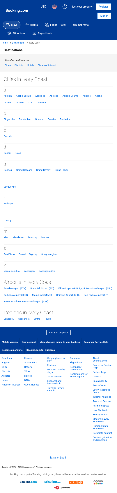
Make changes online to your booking (60, 342)
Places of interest (47, 65)
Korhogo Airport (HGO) (16, 295)
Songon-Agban (49, 254)
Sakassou (9, 318)
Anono (98, 95)
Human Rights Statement (100, 427)
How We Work (100, 410)
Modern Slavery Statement (101, 420)
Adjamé (87, 95)
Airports (5, 375)
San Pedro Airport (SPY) (96, 295)
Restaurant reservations (76, 368)
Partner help (99, 372)
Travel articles (54, 376)
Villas (27, 371)
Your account (29, 342)
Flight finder (76, 362)
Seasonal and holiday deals (54, 382)
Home (5, 42)
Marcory (32, 237)
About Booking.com (100, 359)
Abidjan (8, 95)
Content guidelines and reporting (103, 438)
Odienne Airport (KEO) (67, 295)
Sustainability (100, 381)
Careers (97, 376)
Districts (19, 65)
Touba (47, 318)
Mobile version (10, 342)
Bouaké (52, 119)
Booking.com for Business (40, 350)
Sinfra (37, 318)
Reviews (51, 365)
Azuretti (42, 102)
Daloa (18, 153)
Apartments (30, 362)
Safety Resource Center (101, 391)
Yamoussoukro (12, 271)
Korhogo (8, 203)
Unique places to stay (56, 359)
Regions (5, 362)
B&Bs (27, 380)
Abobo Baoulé (23, 95)
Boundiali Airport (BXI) (42, 288)
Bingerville (9, 119)
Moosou (45, 237)
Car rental (75, 358)
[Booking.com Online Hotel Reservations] (17, 11)
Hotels (30, 65)
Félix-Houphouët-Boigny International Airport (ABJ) (85, 288)
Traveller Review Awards (55, 389)
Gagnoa (8, 170)
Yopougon (29, 271)
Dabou (7, 153)
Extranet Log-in (58, 457)
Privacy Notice (100, 414)
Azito (30, 102)
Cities (8, 65)
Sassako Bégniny (28, 254)
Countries (6, 358)
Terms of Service (102, 401)
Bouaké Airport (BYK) (15, 288)
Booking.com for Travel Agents (79, 375)
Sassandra (24, 318)
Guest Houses (31, 384)
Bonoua (39, 119)
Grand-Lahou (61, 170)
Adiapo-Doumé (70, 95)
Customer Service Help (96, 342)
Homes (28, 358)
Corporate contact (102, 433)
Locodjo (8, 220)
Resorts (28, 367)
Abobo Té (40, 95)
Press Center (99, 385)
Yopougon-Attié (47, 271)
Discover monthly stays (56, 370)
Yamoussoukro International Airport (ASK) (26, 301)
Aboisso (53, 95)
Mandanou (18, 237)
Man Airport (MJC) (42, 295)
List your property (58, 332)
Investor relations (102, 396)
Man (6, 237)
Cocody (8, 136)
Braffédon (65, 119)
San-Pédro (9, 254)
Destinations (18, 42)
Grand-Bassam (24, 170)
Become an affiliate (12, 350)
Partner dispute (101, 405)
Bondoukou (25, 119)
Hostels (28, 375)
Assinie (7, 102)
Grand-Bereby (43, 170)
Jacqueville (10, 186)
